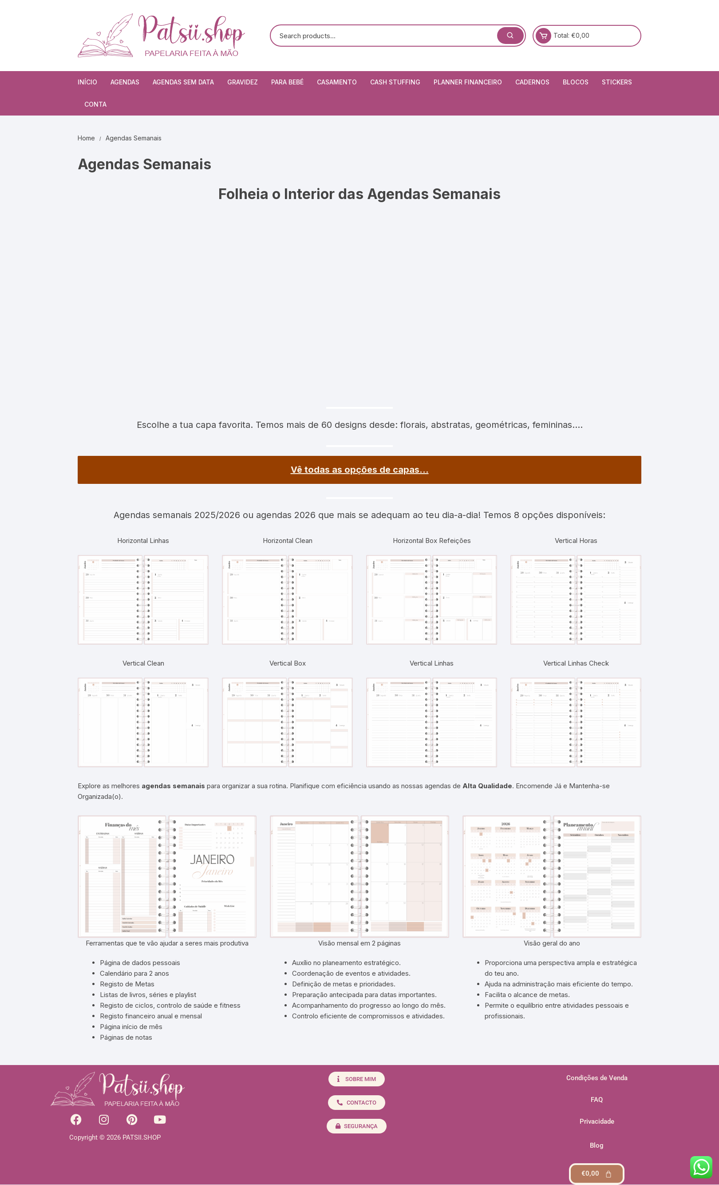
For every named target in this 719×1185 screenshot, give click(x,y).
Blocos (576, 82)
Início (87, 82)
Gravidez (242, 82)
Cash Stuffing (395, 82)
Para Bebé (287, 82)
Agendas (125, 82)
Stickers (617, 82)
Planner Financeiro (468, 82)
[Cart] (596, 1174)
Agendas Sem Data (183, 82)
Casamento (337, 82)
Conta (95, 104)
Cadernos (532, 82)
